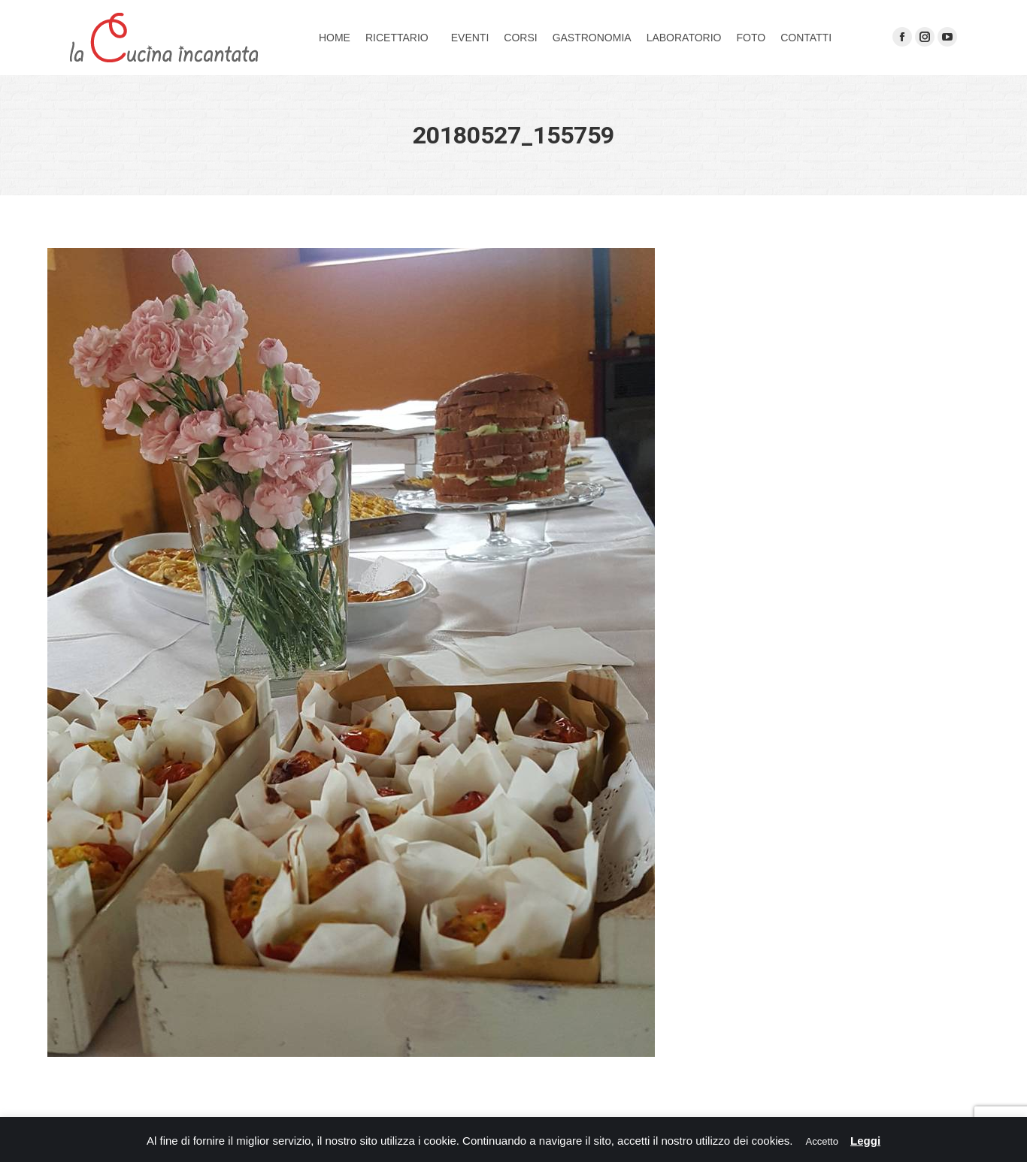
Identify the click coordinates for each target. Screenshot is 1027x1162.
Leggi (865, 1140)
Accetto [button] (822, 1141)
